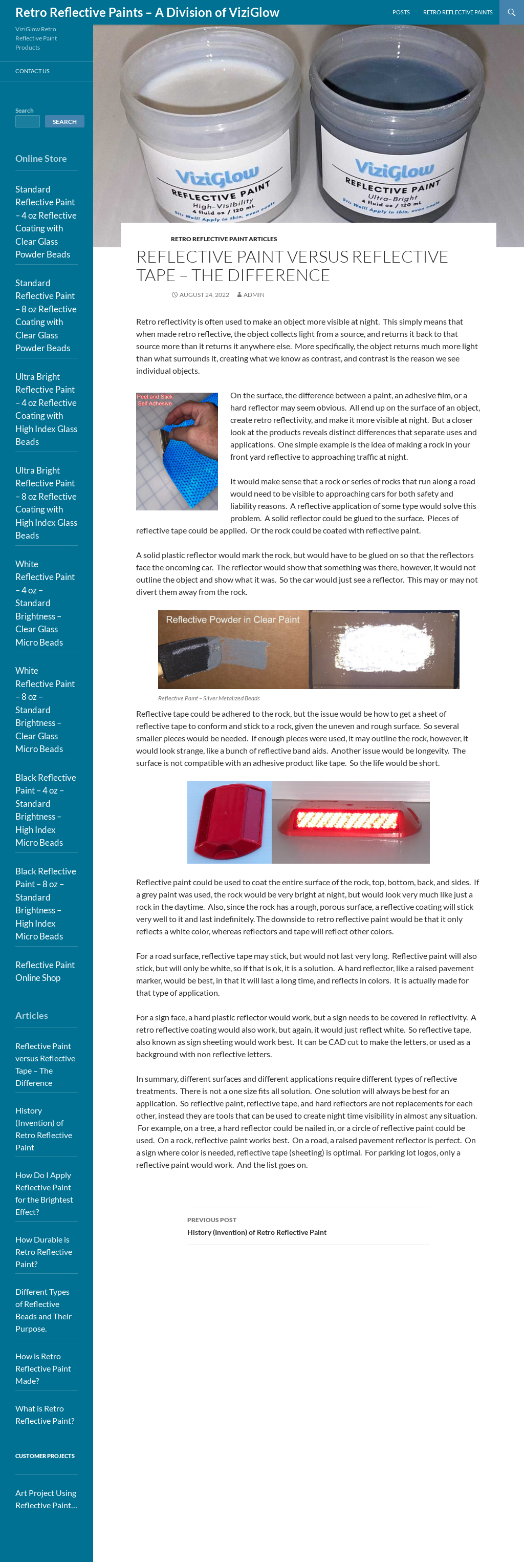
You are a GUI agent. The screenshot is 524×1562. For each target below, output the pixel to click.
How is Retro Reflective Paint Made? (43, 1368)
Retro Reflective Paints (458, 12)
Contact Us (32, 71)
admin (254, 294)
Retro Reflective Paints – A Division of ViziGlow (147, 12)
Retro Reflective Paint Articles (224, 239)
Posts (401, 12)
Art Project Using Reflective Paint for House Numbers (45, 1499)
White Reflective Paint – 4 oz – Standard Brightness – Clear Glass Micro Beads (45, 603)
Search (24, 110)
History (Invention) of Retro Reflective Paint (308, 1225)
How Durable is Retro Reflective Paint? (43, 1251)
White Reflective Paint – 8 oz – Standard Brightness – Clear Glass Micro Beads (45, 709)
